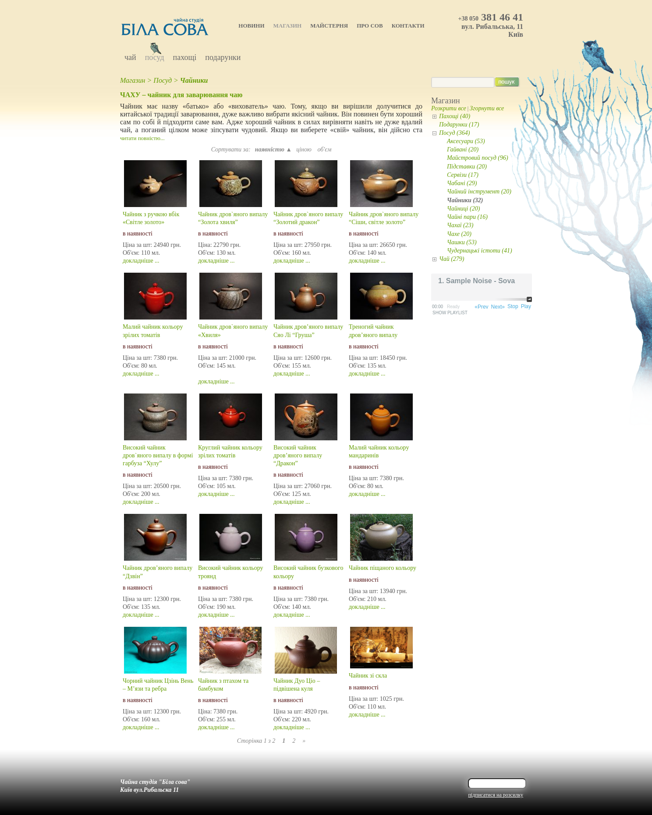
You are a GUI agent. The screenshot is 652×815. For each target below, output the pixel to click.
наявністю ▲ (273, 149)
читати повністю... (142, 138)
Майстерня (329, 25)
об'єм (324, 149)
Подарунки (223, 57)
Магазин (287, 25)
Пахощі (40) (454, 116)
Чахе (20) (459, 234)
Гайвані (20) (462, 149)
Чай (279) (451, 259)
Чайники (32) (465, 200)
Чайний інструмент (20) (479, 191)
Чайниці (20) (463, 208)
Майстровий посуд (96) (477, 158)
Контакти (408, 25)
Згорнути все (487, 108)
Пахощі (185, 57)
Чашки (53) (462, 242)
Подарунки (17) (459, 124)
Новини (251, 25)
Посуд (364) (454, 133)
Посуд (154, 57)
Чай (130, 57)
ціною (304, 149)
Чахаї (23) (460, 225)
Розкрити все (448, 108)
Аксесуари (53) (466, 141)
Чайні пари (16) (467, 217)
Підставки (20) (467, 166)
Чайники (194, 80)
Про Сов (370, 25)
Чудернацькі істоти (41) (479, 250)
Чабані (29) (462, 183)
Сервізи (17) (462, 175)
